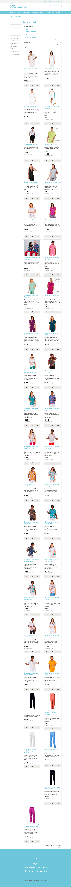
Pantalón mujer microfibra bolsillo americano (50, 712)
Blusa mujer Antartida (31, 182)
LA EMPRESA (17, 12)
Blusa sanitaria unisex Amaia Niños (51, 636)
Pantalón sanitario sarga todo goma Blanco (30, 750)
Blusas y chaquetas (31, 31)
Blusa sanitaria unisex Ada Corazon (31, 409)
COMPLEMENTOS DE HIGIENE (15, 33)
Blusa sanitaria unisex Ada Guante (31, 485)
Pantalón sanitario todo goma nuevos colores (32, 825)
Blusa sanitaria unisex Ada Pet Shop (31, 560)
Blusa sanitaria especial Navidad (32, 258)
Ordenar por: (58, 40)
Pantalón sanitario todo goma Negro (52, 788)
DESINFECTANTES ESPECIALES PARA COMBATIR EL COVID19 (15, 38)
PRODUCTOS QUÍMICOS (15, 51)
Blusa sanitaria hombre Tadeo (51, 258)
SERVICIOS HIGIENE (45, 12)
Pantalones (29, 35)
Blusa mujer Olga (29, 220)
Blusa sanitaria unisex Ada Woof (51, 598)
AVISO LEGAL (16, 875)
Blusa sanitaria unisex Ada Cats (51, 371)
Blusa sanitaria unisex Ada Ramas (51, 560)
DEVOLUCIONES (54, 875)
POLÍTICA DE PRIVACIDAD (44, 875)
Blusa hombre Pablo (50, 144)
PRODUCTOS (35, 12)
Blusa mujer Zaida (50, 220)
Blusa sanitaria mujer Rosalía (31, 296)
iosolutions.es (43, 880)
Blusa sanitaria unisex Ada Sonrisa (31, 598)
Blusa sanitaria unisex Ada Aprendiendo (31, 371)
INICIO (11, 12)
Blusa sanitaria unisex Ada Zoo (31, 636)
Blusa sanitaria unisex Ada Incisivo (31, 522)
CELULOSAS (13, 29)
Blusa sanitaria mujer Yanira (51, 334)
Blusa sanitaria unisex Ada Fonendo (51, 447)
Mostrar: (59, 45)
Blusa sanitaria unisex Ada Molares (51, 522)
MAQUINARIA (26, 12)
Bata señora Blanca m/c (52, 69)
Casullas (28, 33)
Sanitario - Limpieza (19, 16)
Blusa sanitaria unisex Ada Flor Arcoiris (31, 447)
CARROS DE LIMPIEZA (15, 26)
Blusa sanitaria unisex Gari (51, 674)
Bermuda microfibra (30, 144)
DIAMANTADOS (14, 43)
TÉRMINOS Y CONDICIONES (26, 875)
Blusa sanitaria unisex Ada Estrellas (51, 409)
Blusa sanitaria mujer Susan (31, 334)
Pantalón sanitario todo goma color (52, 750)
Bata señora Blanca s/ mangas (51, 107)
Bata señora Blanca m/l (31, 106)
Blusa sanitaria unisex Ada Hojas (51, 485)
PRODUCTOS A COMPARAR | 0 (31, 37)
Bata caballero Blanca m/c (31, 69)
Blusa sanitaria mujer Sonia (51, 296)
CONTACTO (58, 12)
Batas (27, 29)
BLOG (53, 12)
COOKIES (35, 875)
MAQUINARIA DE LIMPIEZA (14, 47)
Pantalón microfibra (30, 711)
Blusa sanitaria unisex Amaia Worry (31, 674)
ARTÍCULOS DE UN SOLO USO (14, 22)
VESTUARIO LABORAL (15, 54)
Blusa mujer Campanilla (52, 182)
